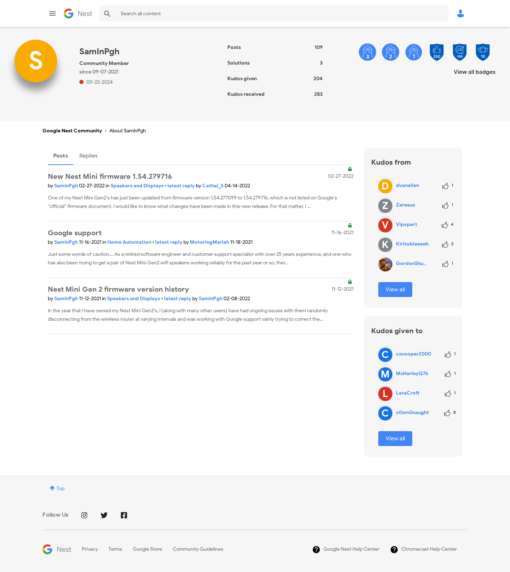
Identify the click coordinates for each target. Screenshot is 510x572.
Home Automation (129, 242)
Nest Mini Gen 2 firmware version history (118, 289)
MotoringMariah (210, 242)
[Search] (273, 13)
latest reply (182, 186)
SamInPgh (66, 186)
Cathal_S (213, 186)
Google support (75, 233)
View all (395, 289)
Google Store (147, 549)
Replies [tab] (88, 155)
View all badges (474, 72)
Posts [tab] (60, 155)
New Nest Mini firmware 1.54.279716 (110, 176)
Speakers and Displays (137, 186)
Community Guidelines (198, 549)
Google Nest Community (78, 13)
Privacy (90, 549)
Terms (115, 549)
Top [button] (60, 488)
